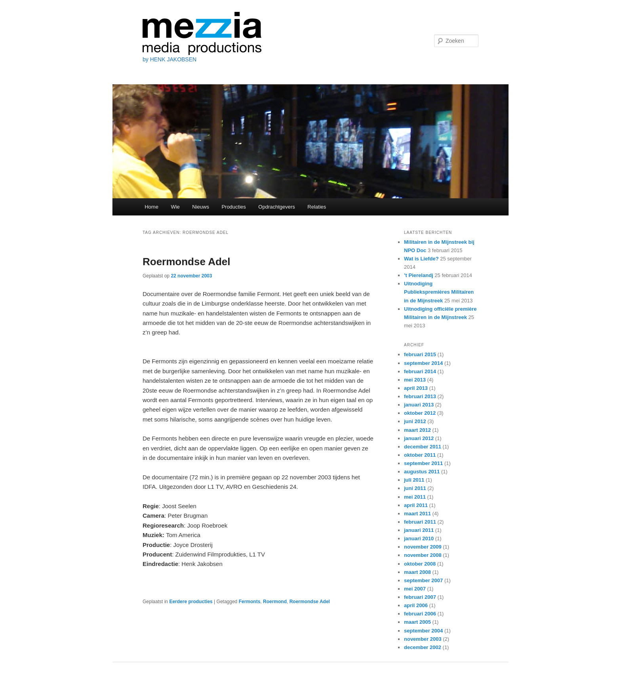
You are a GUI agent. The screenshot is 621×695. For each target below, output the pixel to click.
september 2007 (423, 580)
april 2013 (416, 388)
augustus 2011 (422, 472)
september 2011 (423, 463)
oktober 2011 (420, 455)
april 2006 (416, 605)
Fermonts (250, 601)
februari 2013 (420, 396)
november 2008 (423, 555)
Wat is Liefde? (421, 259)
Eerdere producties (190, 601)
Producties (233, 207)
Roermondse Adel (186, 262)
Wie (175, 207)
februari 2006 (420, 614)
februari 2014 (420, 371)
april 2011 (416, 505)
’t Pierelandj (418, 275)
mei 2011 (415, 497)
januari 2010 (419, 538)
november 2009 (423, 547)
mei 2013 (415, 380)
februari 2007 (420, 597)
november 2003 (423, 639)
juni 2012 (415, 421)
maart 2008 (417, 572)
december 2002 (422, 647)
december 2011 (422, 447)
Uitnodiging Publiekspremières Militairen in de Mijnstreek (439, 292)
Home (151, 207)
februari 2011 (420, 522)
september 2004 (423, 631)
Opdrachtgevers (276, 207)
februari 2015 (420, 354)
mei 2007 (415, 589)
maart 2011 (417, 514)
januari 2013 (419, 405)
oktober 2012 (420, 413)
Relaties (316, 207)
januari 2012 (419, 438)
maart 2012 (417, 430)
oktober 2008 (420, 564)
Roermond (275, 601)
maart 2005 (417, 622)
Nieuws (200, 207)
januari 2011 (419, 530)
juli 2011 (414, 480)
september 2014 (423, 363)
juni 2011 (415, 488)
